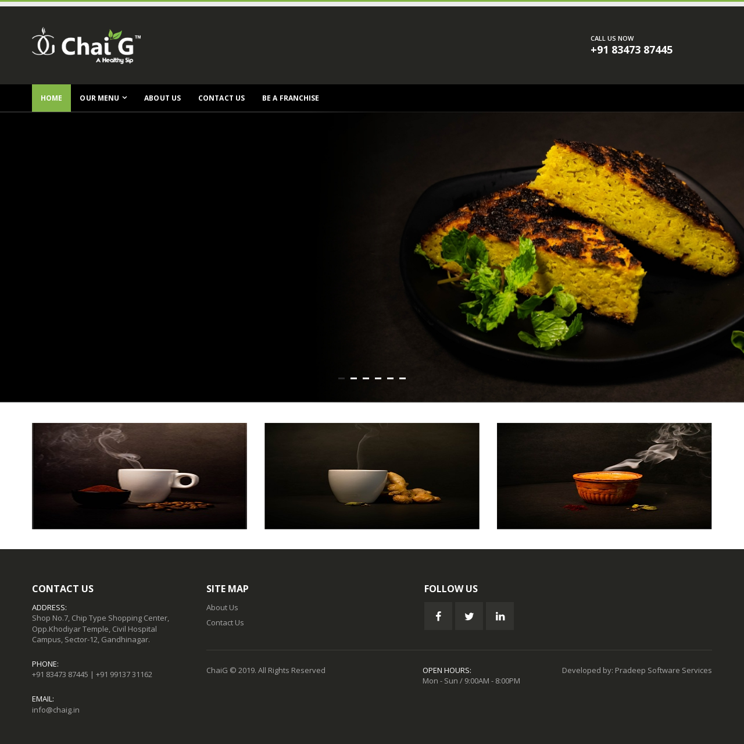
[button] (341, 378)
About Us (162, 98)
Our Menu (99, 98)
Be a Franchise (290, 98)
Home (51, 98)
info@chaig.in (56, 709)
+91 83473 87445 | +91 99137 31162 (92, 674)
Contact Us (221, 98)
